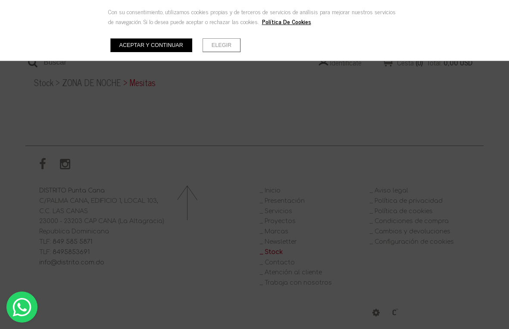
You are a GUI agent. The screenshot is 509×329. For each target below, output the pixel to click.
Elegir (221, 45)
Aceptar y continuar (151, 45)
